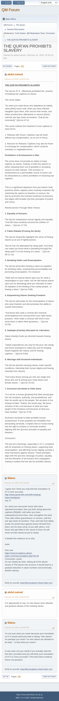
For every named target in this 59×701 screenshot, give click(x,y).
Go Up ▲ (39, 695)
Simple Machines (37, 698)
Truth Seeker (20, 33)
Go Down (7, 66)
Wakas (11, 478)
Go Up (5, 677)
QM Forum (11, 10)
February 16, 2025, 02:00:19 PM (17, 79)
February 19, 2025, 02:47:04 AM (17, 483)
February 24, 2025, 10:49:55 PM (17, 627)
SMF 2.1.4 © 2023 (22, 698)
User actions (49, 66)
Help (18, 695)
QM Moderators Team (36, 33)
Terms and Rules (27, 695)
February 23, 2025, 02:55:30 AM (17, 597)
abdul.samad (15, 74)
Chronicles (50, 33)
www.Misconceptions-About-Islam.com (36, 583)
